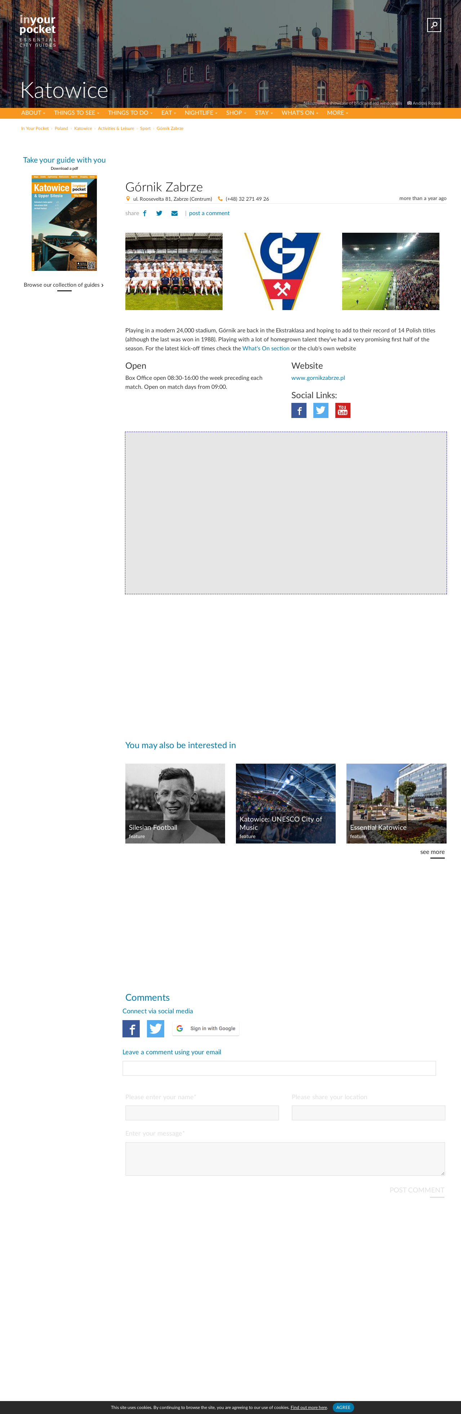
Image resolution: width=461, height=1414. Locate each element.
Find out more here (309, 1407)
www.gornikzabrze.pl (318, 378)
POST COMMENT (417, 1160)
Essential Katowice (378, 827)
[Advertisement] (286, 154)
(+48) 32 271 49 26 (247, 199)
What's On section (266, 348)
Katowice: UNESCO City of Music (281, 823)
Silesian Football (153, 827)
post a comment (209, 213)
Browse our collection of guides (62, 285)
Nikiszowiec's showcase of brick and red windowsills (353, 103)
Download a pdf (64, 169)
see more (432, 852)
